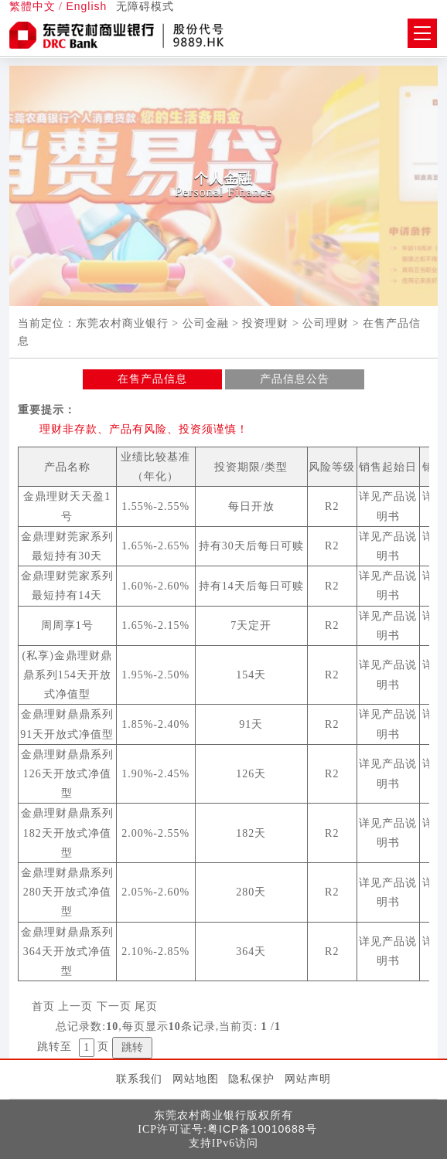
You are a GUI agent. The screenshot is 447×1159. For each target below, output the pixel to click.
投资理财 (265, 323)
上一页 (75, 1006)
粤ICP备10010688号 (262, 1129)
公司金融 (206, 323)
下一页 (114, 1006)
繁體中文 (32, 6)
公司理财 (325, 323)
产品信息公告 (294, 378)
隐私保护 (251, 1078)
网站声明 (308, 1078)
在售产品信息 (152, 378)
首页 (43, 1006)
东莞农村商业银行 (122, 323)
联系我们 (139, 1078)
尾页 (146, 1006)
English (86, 6)
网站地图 (195, 1078)
